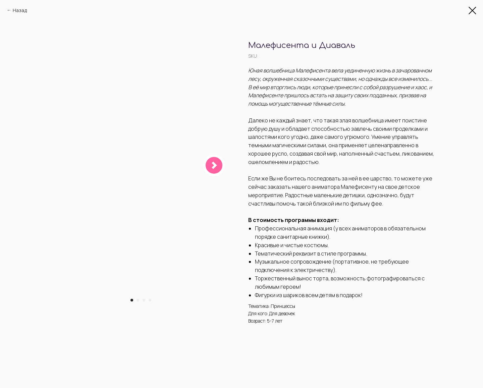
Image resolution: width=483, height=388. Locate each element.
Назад (20, 10)
